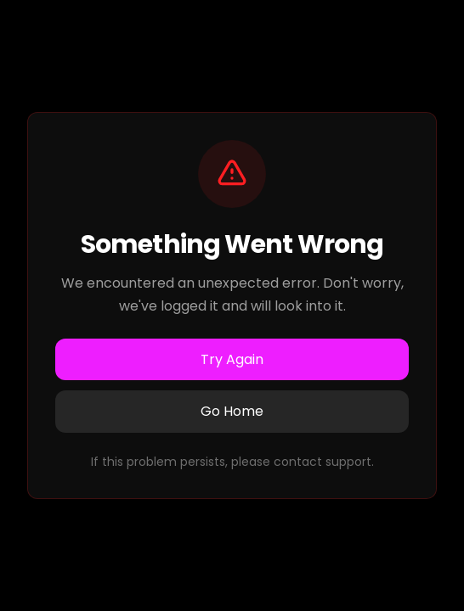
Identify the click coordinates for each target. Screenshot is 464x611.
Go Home (232, 411)
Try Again (232, 359)
